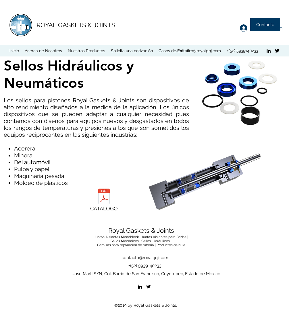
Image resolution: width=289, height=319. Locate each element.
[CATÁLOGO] (104, 201)
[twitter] (277, 51)
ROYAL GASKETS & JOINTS (75, 25)
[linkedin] (268, 51)
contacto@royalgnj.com (198, 50)
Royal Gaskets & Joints (141, 230)
